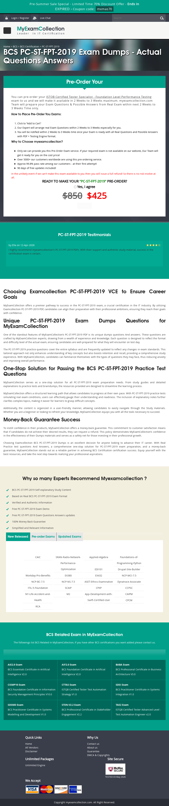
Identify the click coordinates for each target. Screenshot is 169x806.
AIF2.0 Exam (69, 664)
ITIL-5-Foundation (38, 587)
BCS (15, 46)
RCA (38, 606)
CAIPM (129, 594)
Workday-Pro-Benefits (38, 575)
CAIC (38, 557)
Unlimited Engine (35, 765)
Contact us (93, 743)
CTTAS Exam (69, 684)
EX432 (98, 575)
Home (6, 46)
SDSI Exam (122, 684)
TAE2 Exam (122, 704)
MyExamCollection (40, 30)
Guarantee (93, 751)
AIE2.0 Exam (15, 664)
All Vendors (31, 747)
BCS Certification (29, 46)
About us (92, 747)
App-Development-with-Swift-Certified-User (98, 597)
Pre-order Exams (43, 536)
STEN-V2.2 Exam (71, 704)
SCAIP (68, 587)
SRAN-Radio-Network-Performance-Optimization (68, 563)
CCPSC (129, 587)
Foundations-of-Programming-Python (129, 560)
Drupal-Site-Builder (129, 569)
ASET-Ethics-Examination (99, 581)
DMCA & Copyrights (98, 755)
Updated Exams (69, 536)
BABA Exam (122, 664)
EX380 (68, 575)
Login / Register (16, 18)
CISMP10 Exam (16, 684)
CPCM (129, 600)
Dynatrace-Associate (129, 581)
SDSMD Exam (15, 704)
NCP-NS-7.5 (68, 581)
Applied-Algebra (98, 557)
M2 (68, 594)
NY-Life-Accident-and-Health (38, 597)
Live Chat (41, 18)
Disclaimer (31, 751)
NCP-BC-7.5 (38, 581)
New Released (18, 536)
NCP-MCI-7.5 (129, 575)
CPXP (99, 587)
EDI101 (99, 569)
